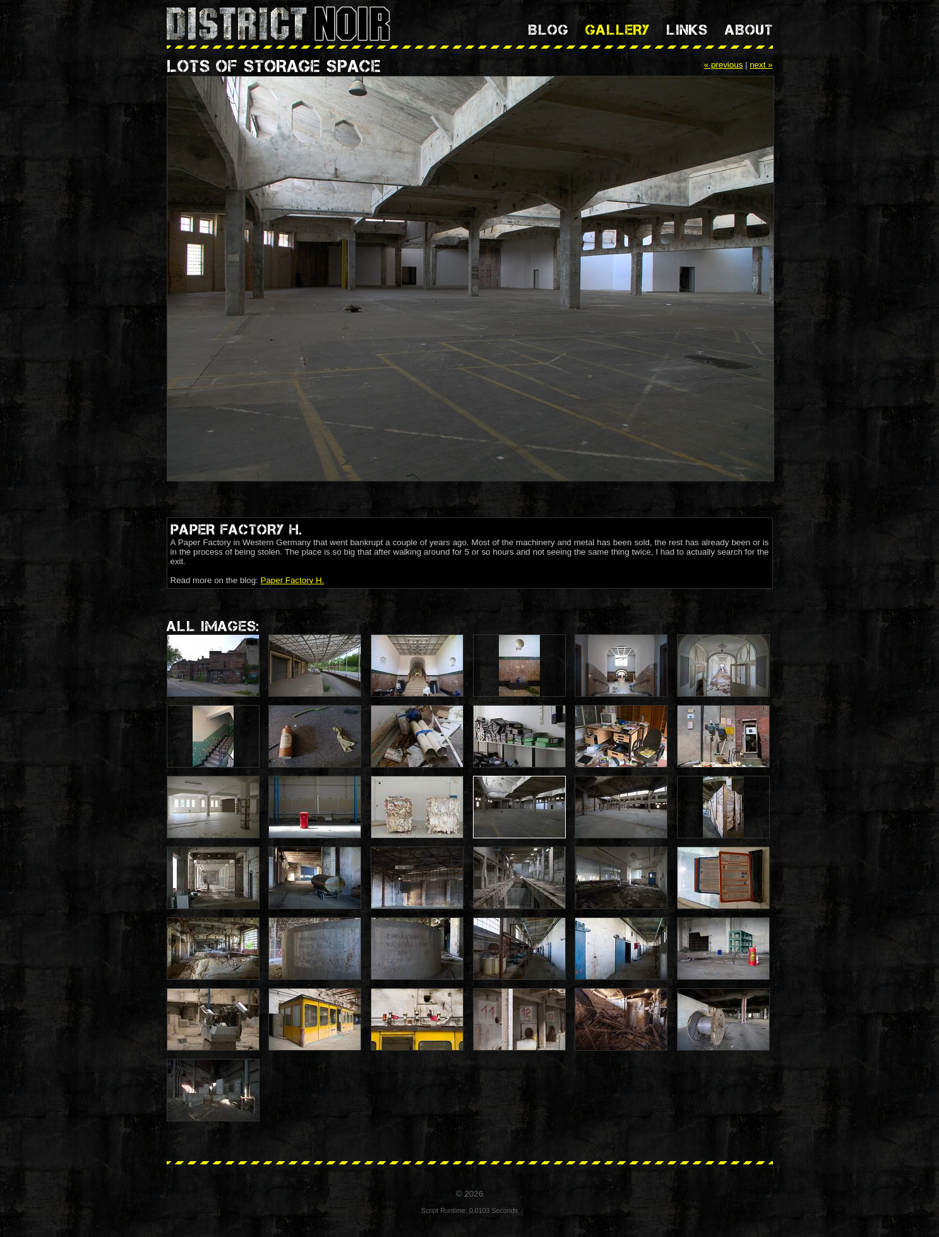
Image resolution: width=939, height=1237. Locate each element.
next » (761, 64)
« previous (723, 64)
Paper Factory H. (293, 580)
